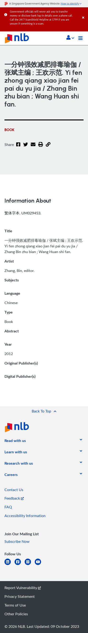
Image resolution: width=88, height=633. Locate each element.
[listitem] (15, 441)
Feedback (14, 498)
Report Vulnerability (22, 587)
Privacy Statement (19, 596)
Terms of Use (15, 605)
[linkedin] (9, 565)
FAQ (8, 507)
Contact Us (13, 489)
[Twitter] (25, 147)
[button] (70, 38)
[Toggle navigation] (80, 38)
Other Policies (16, 613)
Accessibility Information (25, 515)
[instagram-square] (30, 565)
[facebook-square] (20, 565)
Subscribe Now (17, 541)
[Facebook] (18, 147)
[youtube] (40, 565)
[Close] (84, 13)
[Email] (33, 147)
